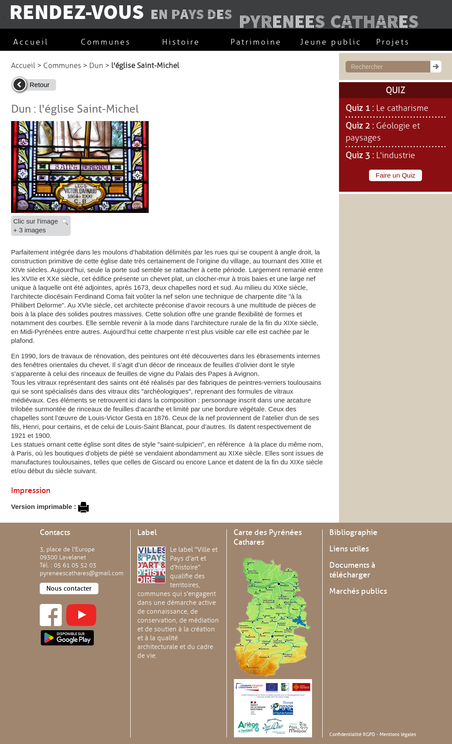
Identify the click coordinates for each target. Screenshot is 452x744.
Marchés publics (358, 591)
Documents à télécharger (352, 570)
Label (147, 532)
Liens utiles (349, 549)
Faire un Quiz (395, 175)
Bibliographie (353, 532)
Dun (96, 65)
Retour (39, 84)
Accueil (23, 65)
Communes (62, 65)
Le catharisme (402, 108)
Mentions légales (398, 734)
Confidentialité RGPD (352, 734)
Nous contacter (69, 588)
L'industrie (395, 155)
